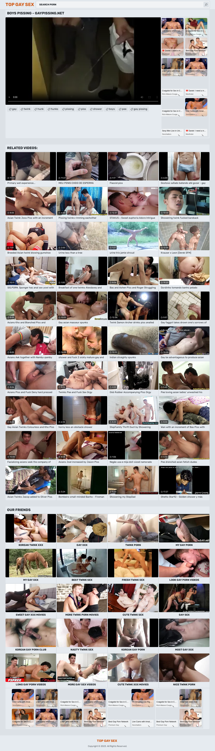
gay (14, 108)
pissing (69, 108)
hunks (54, 108)
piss (83, 108)
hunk (41, 108)
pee (124, 108)
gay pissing (140, 108)
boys (112, 108)
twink (27, 108)
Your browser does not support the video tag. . (83, 61)
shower (97, 108)
